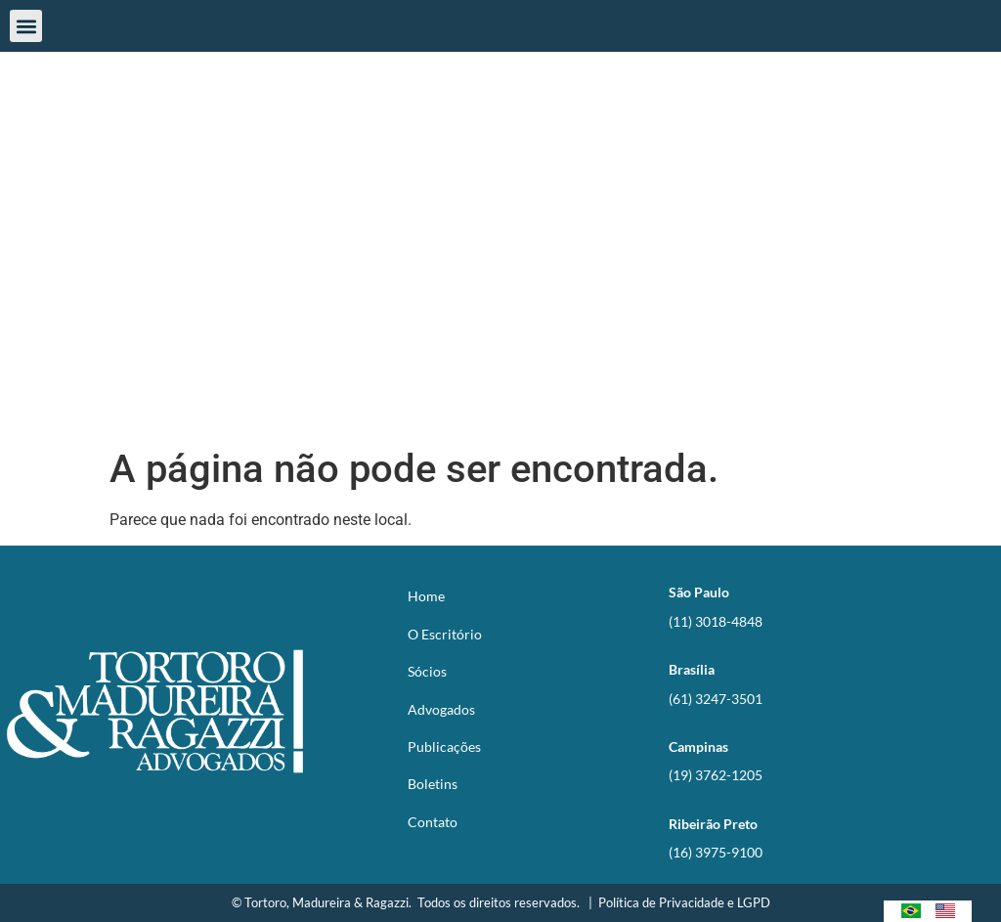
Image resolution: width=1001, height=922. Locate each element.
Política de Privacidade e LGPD (684, 901)
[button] (26, 26)
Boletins (432, 783)
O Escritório (445, 633)
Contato (432, 820)
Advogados (441, 708)
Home (426, 596)
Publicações (444, 746)
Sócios (427, 671)
